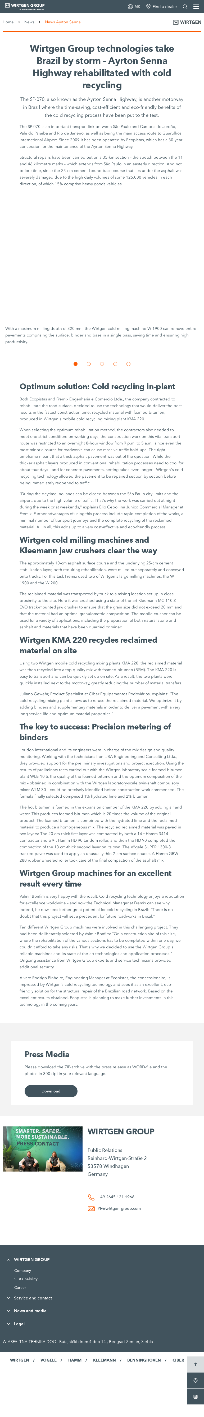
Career (20, 1287)
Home (8, 22)
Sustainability (26, 1279)
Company (22, 1270)
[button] (76, 364)
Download (51, 1091)
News (29, 22)
